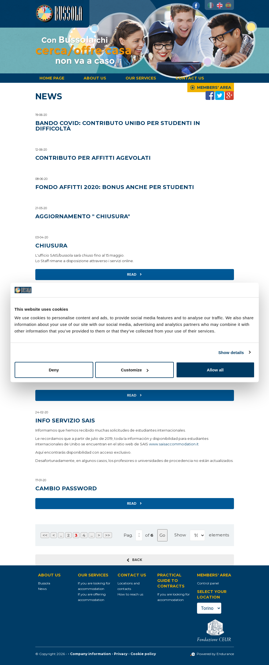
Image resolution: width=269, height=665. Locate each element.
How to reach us (130, 594)
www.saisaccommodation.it (174, 444)
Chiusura (51, 245)
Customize (134, 370)
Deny (54, 370)
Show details (231, 352)
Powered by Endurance (212, 654)
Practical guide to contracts (171, 581)
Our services (141, 78)
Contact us (189, 78)
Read (134, 274)
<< (44, 535)
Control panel (208, 583)
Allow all (215, 370)
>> (107, 535)
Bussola (44, 583)
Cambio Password (66, 488)
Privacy (120, 654)
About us (95, 78)
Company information (90, 654)
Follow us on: (185, 5)
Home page (51, 78)
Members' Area (214, 87)
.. (61, 535)
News (42, 589)
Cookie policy (143, 654)
